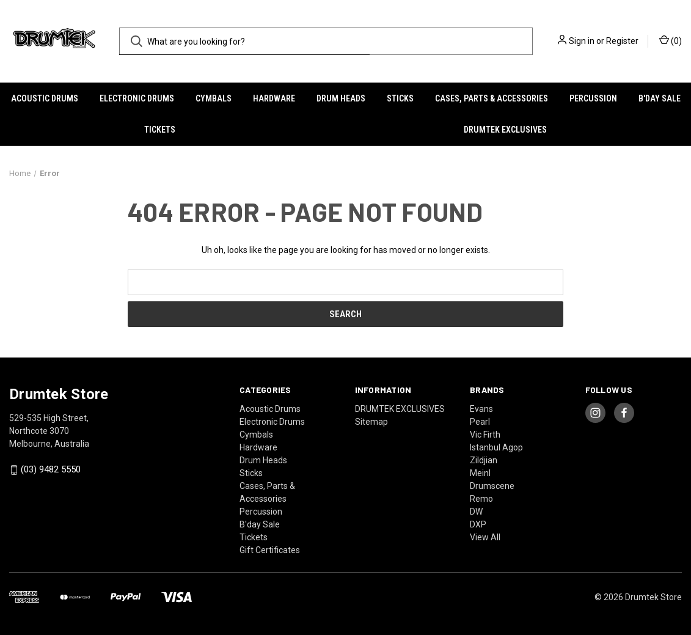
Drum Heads (340, 98)
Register (622, 41)
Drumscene (492, 486)
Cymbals (214, 98)
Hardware (274, 98)
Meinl (480, 473)
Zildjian (483, 460)
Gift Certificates (269, 550)
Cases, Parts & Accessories (491, 98)
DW (476, 511)
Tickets (159, 129)
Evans (481, 409)
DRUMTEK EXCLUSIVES (505, 129)
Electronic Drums (137, 98)
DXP (478, 524)
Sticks (400, 98)
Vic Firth (485, 434)
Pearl (480, 422)
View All (485, 537)
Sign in (581, 41)
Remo (481, 499)
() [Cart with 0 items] (670, 40)
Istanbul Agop (496, 447)
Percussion (593, 98)
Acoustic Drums (44, 98)
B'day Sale (659, 98)
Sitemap (371, 422)
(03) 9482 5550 (51, 469)
